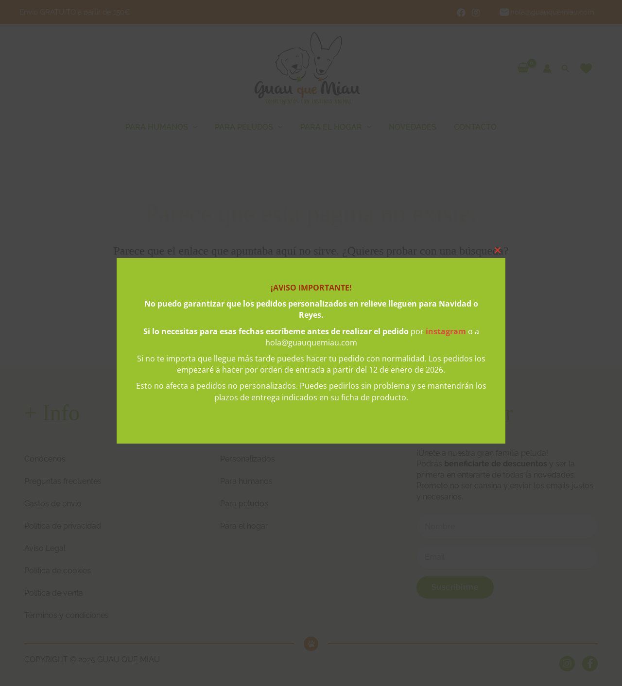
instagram (446, 331)
